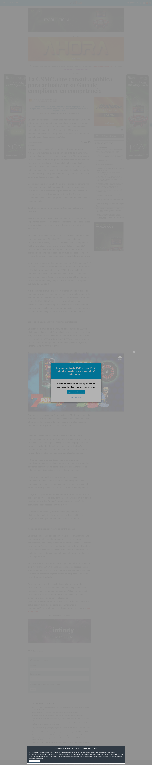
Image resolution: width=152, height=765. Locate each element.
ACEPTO (34, 761)
